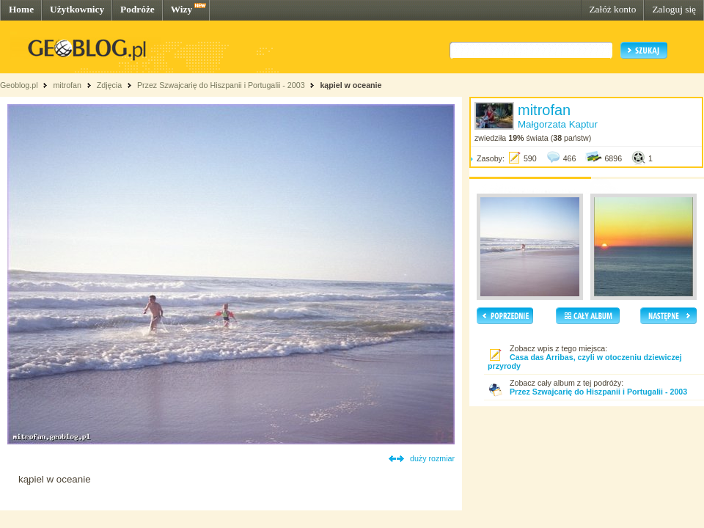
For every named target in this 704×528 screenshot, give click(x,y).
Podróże (137, 9)
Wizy (181, 9)
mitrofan (67, 85)
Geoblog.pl (19, 85)
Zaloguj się (674, 9)
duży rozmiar (432, 458)
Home (21, 9)
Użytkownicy (77, 9)
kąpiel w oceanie (350, 85)
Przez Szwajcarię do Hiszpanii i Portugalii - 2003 (221, 85)
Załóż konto (612, 9)
